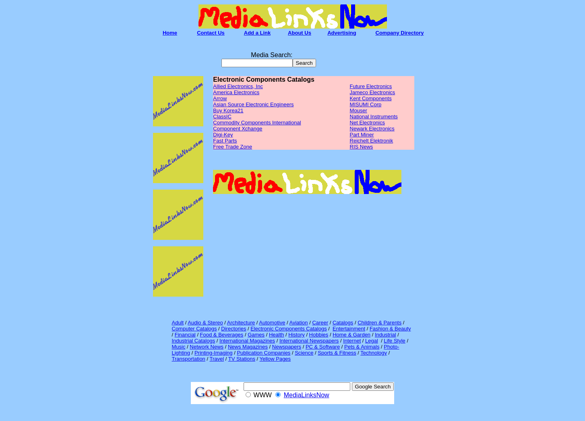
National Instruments (374, 117)
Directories (233, 329)
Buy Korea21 (228, 110)
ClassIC (222, 117)
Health (276, 335)
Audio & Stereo (205, 323)
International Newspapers (309, 341)
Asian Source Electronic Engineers (253, 104)
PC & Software (323, 347)
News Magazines (248, 347)
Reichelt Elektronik (371, 141)
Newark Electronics (372, 129)
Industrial (385, 335)
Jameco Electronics (372, 92)
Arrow (220, 98)
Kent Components (371, 98)
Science (304, 353)
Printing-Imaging (213, 353)
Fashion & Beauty (390, 329)
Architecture (241, 323)
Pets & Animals (361, 347)
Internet (352, 341)
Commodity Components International (257, 123)
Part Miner (362, 135)
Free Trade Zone (232, 147)
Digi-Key (223, 135)
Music (179, 347)
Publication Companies (263, 353)
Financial (185, 335)
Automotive (272, 323)
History (296, 335)
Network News (206, 347)
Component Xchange (237, 129)
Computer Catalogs (194, 329)
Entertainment (349, 329)
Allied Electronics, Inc (238, 86)
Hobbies (319, 335)
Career (320, 323)
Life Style (394, 341)
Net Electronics (367, 123)
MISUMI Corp (366, 104)
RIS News (361, 147)
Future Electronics (371, 86)
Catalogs (343, 323)
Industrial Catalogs (193, 341)
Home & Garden (351, 335)
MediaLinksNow (306, 395)
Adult (178, 323)
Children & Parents (379, 323)
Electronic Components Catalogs (288, 329)
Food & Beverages (222, 335)
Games (256, 335)
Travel (216, 359)
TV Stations (241, 359)
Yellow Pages (275, 359)
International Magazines (247, 341)
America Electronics (236, 92)
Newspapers (286, 347)
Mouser (358, 110)
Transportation (188, 359)
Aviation (298, 323)
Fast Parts (225, 141)
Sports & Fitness (337, 353)
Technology (373, 353)
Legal (371, 341)
